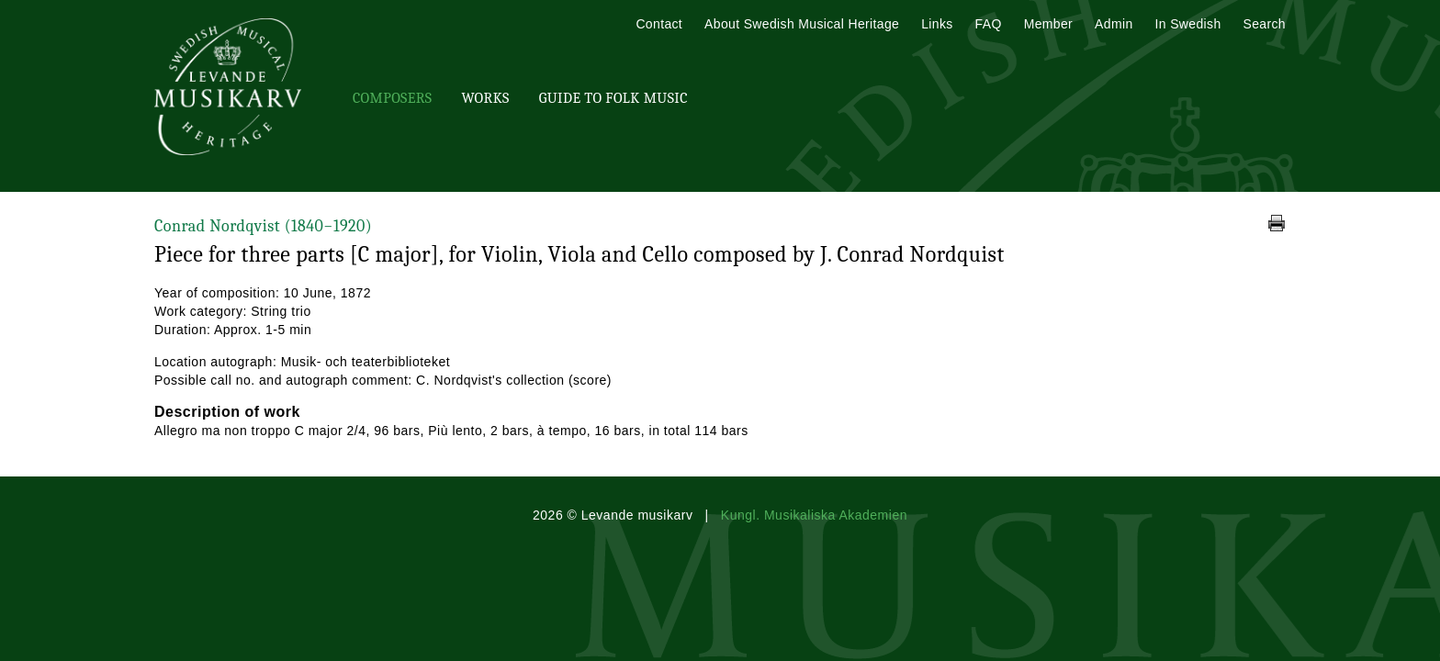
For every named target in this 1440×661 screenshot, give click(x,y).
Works (485, 98)
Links (936, 24)
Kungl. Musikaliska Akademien (814, 515)
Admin (1113, 24)
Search (1264, 24)
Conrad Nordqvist (263, 226)
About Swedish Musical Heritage (801, 24)
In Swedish (1188, 24)
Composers (392, 98)
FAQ (988, 24)
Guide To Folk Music (613, 98)
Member (1048, 24)
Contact (659, 24)
